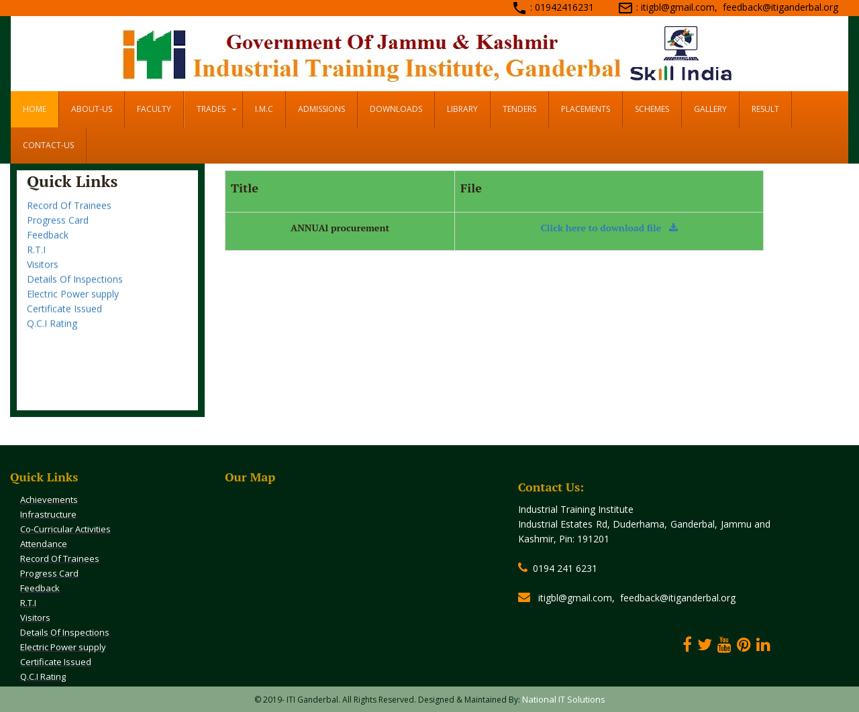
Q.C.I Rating (52, 333)
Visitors (42, 274)
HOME (34, 109)
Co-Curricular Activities (65, 529)
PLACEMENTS (585, 109)
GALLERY (710, 109)
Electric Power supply (73, 304)
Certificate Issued (64, 318)
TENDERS (519, 109)
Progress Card (58, 230)
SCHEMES (652, 109)
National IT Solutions (563, 699)
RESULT (765, 109)
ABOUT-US (91, 109)
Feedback (47, 245)
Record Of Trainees (69, 215)
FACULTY (154, 109)
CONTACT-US (48, 145)
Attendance (52, 200)
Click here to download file (609, 227)
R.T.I (36, 259)
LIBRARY (462, 109)
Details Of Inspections (75, 289)
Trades (211, 109)
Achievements (49, 499)
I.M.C (264, 109)
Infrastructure (48, 514)
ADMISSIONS (321, 109)
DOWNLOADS (396, 109)
